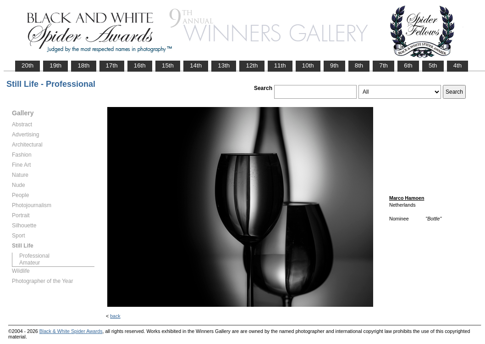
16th (140, 65)
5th (433, 65)
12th (252, 65)
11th (280, 65)
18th (83, 65)
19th (55, 65)
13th (224, 65)
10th (308, 65)
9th (334, 65)
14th (196, 65)
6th (408, 65)
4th (457, 65)
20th (28, 65)
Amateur (29, 262)
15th (168, 65)
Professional (34, 256)
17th (112, 65)
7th (383, 65)
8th (359, 65)
